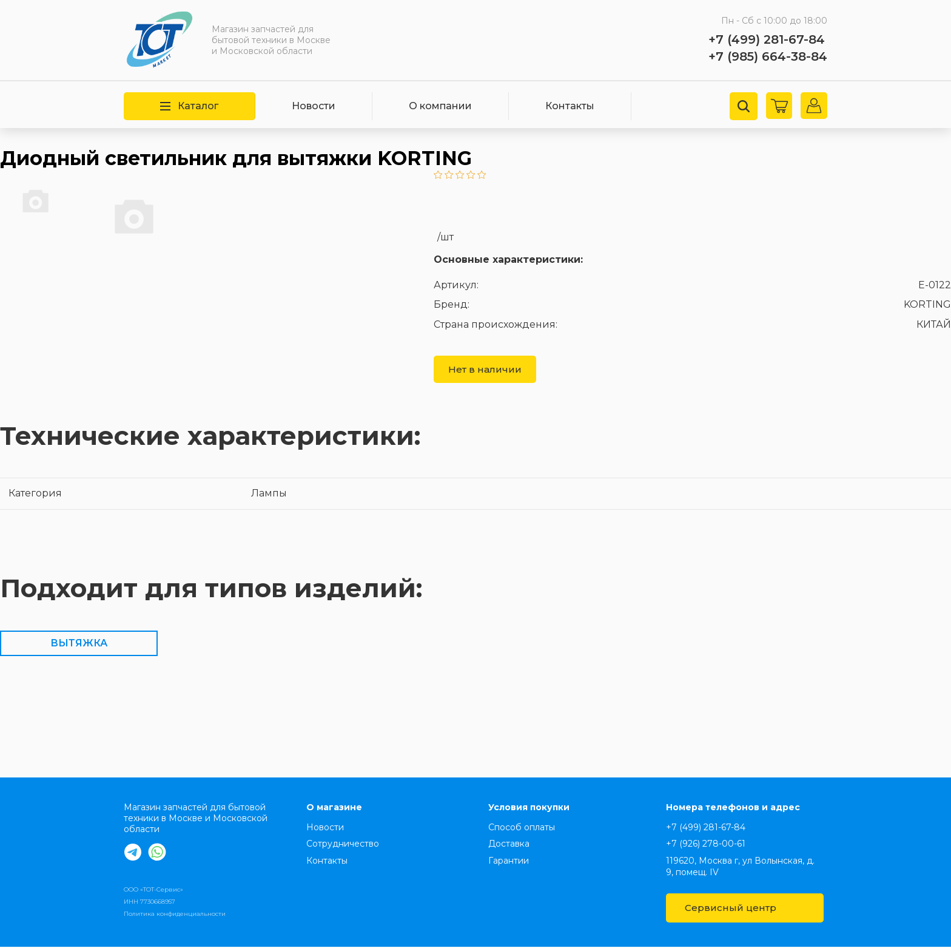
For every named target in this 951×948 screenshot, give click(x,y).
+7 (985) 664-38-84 (767, 56)
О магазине (334, 808)
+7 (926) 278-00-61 (705, 844)
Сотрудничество (342, 844)
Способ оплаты (521, 828)
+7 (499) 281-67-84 (766, 39)
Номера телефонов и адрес (733, 808)
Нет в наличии (485, 369)
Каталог (189, 106)
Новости (313, 106)
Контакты (569, 106)
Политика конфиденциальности (175, 915)
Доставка (508, 844)
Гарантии (508, 861)
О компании (440, 106)
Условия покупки (529, 808)
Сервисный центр (744, 909)
